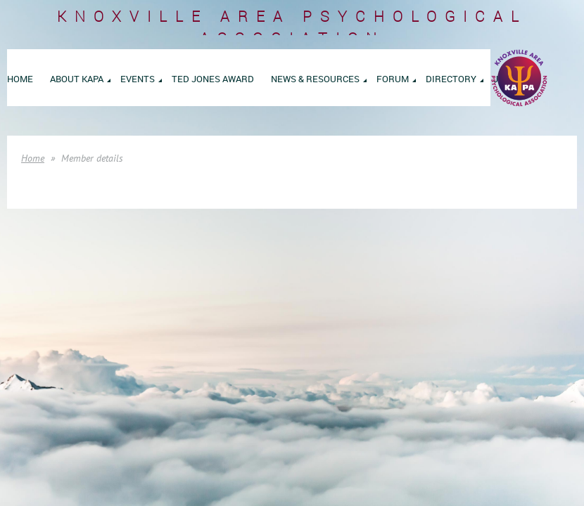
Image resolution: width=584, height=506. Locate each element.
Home (32, 158)
